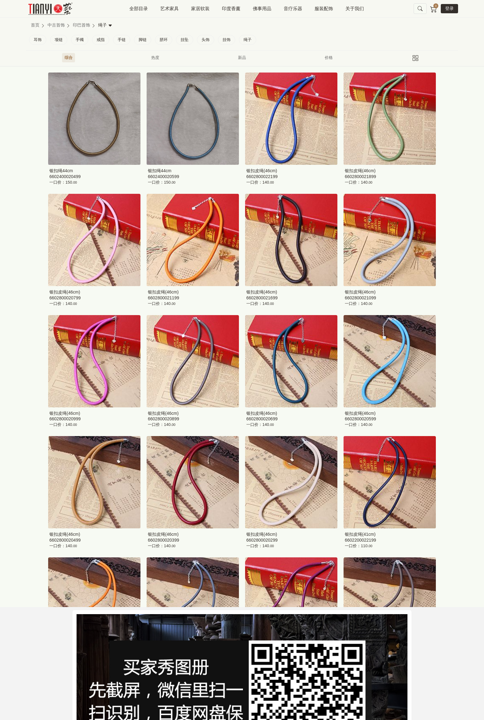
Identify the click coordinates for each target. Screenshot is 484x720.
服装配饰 (324, 8)
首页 (35, 25)
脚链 (143, 39)
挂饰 (227, 39)
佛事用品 (262, 8)
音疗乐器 (293, 8)
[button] (420, 8)
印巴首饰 (81, 25)
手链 (122, 39)
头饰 (206, 39)
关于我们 (354, 8)
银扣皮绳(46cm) (261, 170)
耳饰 (38, 39)
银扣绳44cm (61, 170)
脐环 (164, 39)
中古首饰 (56, 25)
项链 (59, 39)
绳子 (248, 39)
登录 (449, 8)
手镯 (80, 39)
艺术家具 (169, 8)
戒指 (101, 39)
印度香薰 (231, 8)
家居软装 (200, 8)
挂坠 (185, 39)
